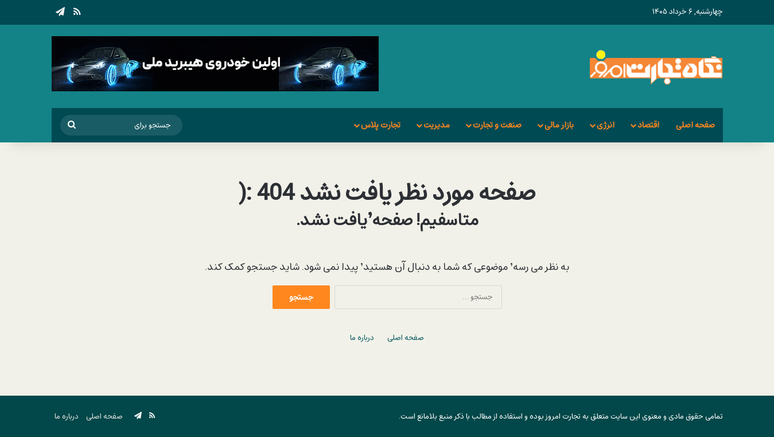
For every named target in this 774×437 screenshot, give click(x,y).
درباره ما (362, 338)
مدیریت (436, 125)
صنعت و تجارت (497, 125)
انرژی (605, 125)
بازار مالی (559, 125)
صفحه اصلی (695, 125)
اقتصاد (648, 125)
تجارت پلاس (380, 125)
